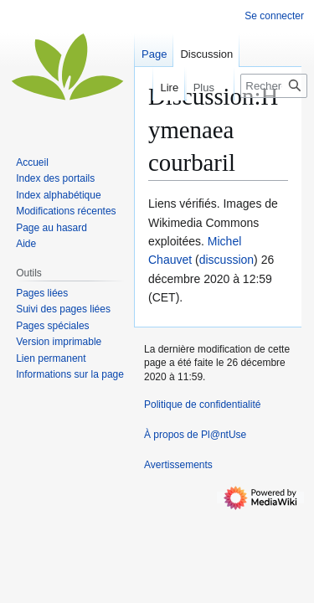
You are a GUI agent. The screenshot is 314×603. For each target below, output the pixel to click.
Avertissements (178, 465)
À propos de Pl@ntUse (195, 435)
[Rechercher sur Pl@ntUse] (273, 86)
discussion (226, 259)
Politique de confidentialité (202, 404)
